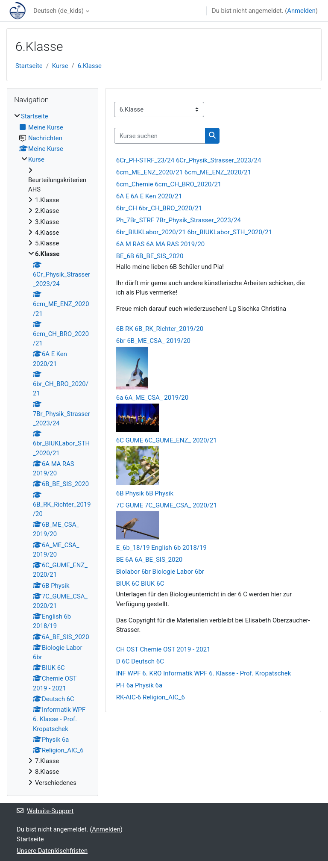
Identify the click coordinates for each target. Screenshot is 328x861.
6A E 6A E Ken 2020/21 (149, 196)
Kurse (60, 66)
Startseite (29, 66)
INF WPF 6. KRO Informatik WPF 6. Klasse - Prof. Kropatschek (203, 673)
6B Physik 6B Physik (144, 493)
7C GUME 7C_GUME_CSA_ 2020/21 (166, 505)
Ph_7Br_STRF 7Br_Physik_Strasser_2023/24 (178, 220)
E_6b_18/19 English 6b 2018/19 (161, 547)
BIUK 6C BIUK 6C (140, 583)
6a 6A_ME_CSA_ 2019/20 (152, 397)
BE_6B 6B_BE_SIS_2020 (150, 256)
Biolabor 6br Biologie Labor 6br (160, 571)
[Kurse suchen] (159, 135)
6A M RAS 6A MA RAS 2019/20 (160, 244)
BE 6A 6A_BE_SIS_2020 (149, 559)
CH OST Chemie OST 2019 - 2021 (163, 649)
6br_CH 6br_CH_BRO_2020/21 (159, 208)
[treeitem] (52, 449)
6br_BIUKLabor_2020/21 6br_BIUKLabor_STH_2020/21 (194, 232)
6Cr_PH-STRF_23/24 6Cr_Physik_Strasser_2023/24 (188, 160)
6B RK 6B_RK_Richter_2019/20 (159, 329)
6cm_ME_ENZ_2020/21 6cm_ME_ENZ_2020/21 (183, 172)
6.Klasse (90, 66)
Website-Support (45, 811)
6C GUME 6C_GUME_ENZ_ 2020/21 (166, 440)
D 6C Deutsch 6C (140, 661)
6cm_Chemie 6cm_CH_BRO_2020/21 (169, 184)
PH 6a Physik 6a (139, 685)
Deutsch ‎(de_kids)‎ (58, 11)
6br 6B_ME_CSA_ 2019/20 (153, 341)
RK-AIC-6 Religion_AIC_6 (150, 697)
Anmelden (301, 11)
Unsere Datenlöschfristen (52, 851)
